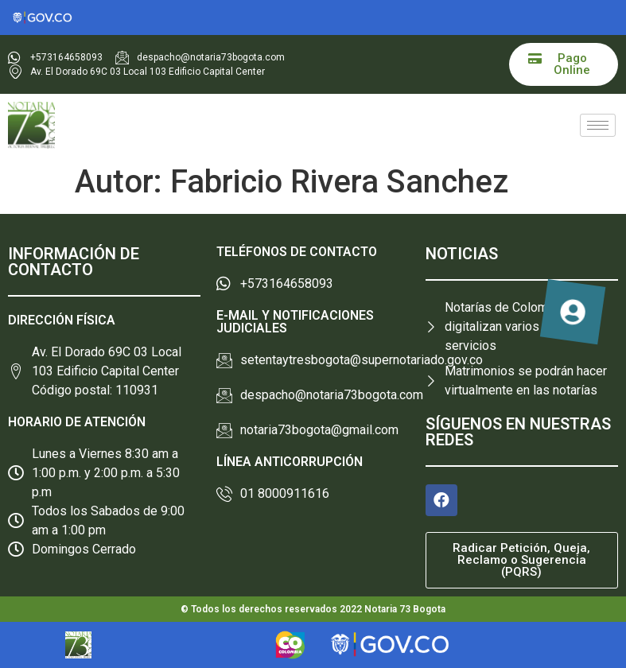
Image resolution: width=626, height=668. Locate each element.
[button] (563, 64)
